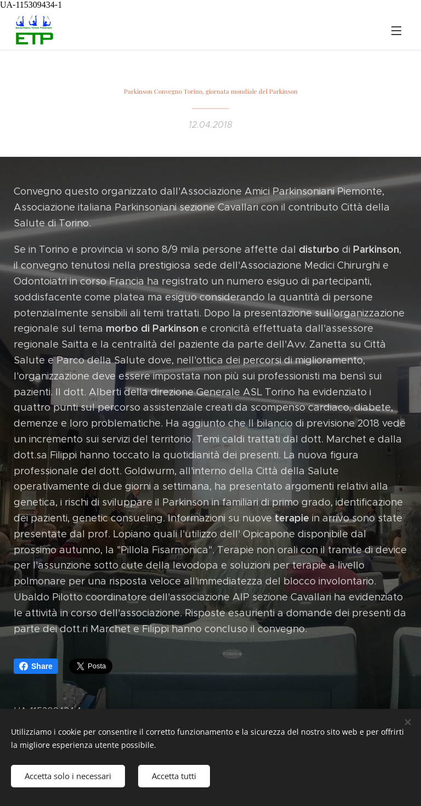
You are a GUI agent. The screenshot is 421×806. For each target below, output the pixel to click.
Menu (396, 30)
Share (36, 666)
